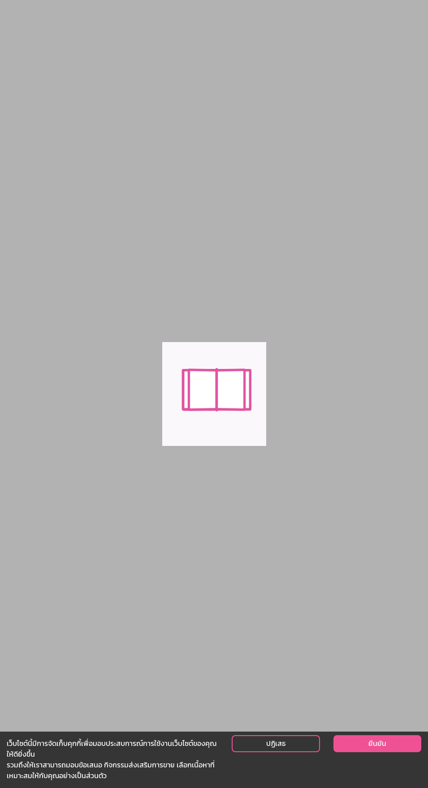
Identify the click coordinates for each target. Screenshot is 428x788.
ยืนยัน (377, 743)
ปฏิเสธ (275, 743)
